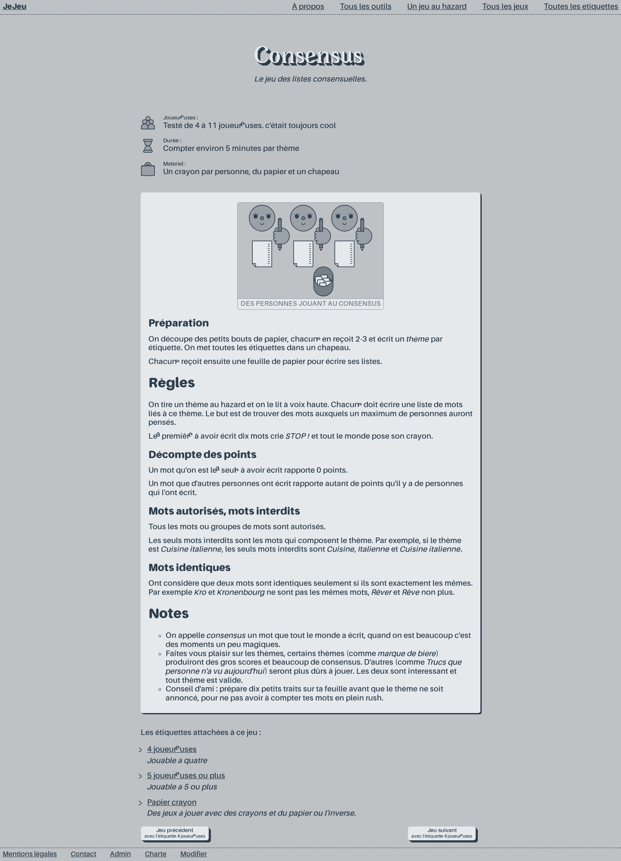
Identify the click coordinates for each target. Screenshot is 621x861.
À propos (308, 7)
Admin (120, 854)
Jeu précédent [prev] (174, 833)
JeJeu (15, 7)
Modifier (193, 854)
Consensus (308, 57)
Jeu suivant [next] (441, 833)
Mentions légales (30, 854)
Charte (155, 854)
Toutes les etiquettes (581, 7)
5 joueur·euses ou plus (186, 776)
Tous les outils (366, 7)
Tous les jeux (505, 7)
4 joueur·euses (172, 750)
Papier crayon (172, 803)
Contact (83, 854)
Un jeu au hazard (437, 7)
